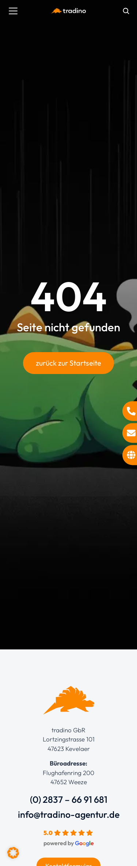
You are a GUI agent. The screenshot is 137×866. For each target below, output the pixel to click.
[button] (13, 853)
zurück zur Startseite (68, 362)
